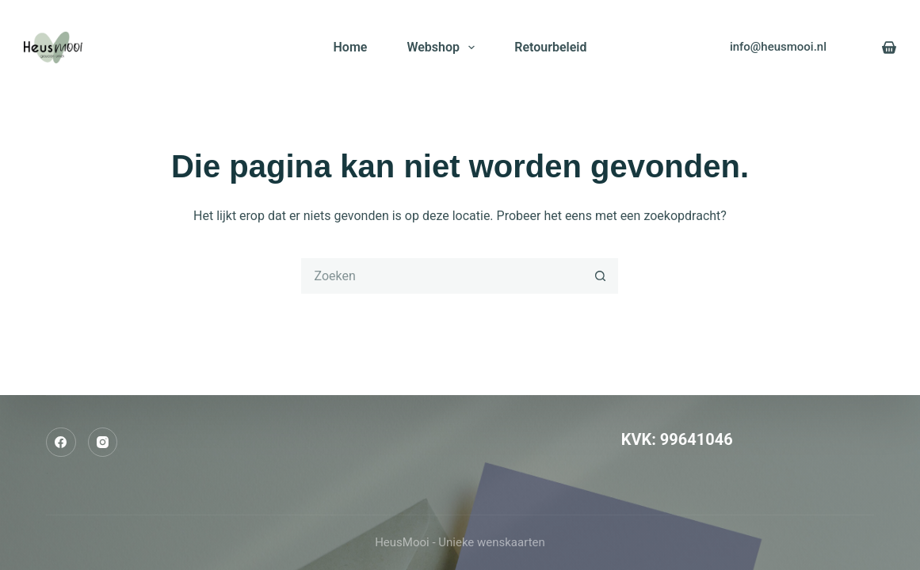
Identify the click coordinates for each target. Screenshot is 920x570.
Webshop (444, 47)
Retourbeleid (550, 47)
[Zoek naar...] (441, 276)
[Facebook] (61, 443)
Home (351, 47)
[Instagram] (103, 443)
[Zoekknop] (600, 276)
